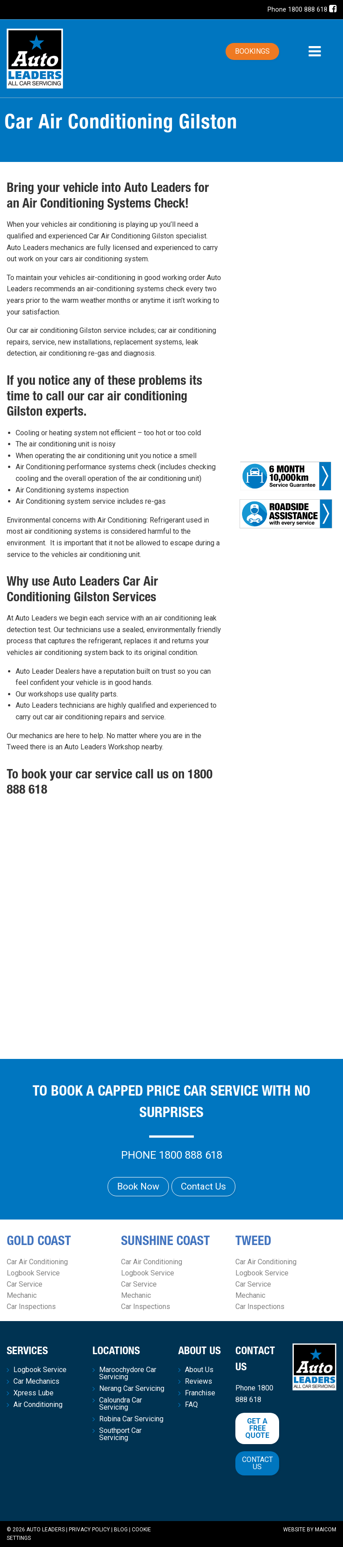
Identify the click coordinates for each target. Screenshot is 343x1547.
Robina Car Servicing (131, 1419)
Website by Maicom (309, 1529)
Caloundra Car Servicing (120, 1404)
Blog (121, 1529)
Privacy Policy (89, 1529)
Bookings (252, 51)
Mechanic (22, 1295)
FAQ (191, 1404)
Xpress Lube (33, 1393)
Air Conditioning (38, 1404)
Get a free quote (257, 1428)
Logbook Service (33, 1273)
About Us (199, 1369)
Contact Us (203, 1186)
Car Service (24, 1284)
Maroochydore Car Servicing (127, 1373)
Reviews (198, 1381)
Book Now (138, 1186)
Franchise (200, 1393)
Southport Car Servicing (120, 1434)
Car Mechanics (36, 1381)
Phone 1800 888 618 (297, 9)
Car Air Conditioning (37, 1262)
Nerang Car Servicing (131, 1388)
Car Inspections (31, 1306)
